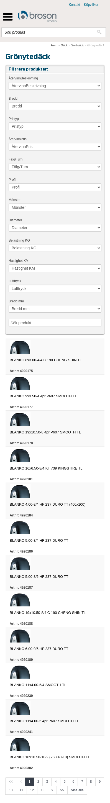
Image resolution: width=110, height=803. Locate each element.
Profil (12, 180)
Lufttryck (15, 281)
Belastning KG (19, 240)
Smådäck (77, 45)
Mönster (15, 200)
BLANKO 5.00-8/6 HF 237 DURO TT (39, 576)
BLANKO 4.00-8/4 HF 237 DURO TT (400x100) (47, 504)
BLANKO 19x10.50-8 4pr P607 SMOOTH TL (45, 432)
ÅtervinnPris (18, 139)
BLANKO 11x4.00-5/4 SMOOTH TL (38, 685)
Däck (64, 45)
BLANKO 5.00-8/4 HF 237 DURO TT (39, 540)
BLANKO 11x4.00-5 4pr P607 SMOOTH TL (44, 721)
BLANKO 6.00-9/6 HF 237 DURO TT (39, 649)
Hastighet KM (19, 261)
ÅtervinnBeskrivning (23, 78)
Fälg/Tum (15, 159)
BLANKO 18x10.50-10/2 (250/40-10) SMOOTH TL (50, 757)
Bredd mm (16, 301)
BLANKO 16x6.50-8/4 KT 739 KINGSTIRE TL (46, 468)
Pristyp (14, 119)
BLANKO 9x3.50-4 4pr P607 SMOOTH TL (43, 396)
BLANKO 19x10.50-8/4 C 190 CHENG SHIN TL (48, 613)
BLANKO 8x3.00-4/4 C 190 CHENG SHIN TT (46, 360)
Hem (54, 45)
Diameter (15, 220)
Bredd (13, 99)
